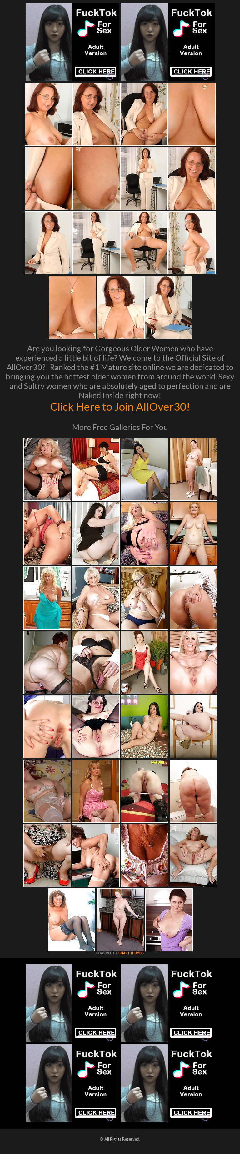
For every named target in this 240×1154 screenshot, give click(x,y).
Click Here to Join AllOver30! (120, 406)
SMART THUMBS (131, 953)
